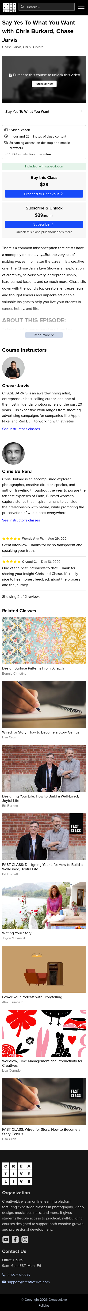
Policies (44, 1305)
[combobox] (47, 7)
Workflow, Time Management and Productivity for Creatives (42, 1063)
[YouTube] (6, 1239)
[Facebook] (15, 1239)
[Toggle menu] (81, 7)
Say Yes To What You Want (27, 111)
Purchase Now (44, 84)
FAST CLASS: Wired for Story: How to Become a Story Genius (41, 1131)
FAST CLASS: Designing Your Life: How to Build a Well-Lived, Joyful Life (42, 867)
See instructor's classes (21, 428)
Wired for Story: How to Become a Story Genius (40, 732)
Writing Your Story (16, 932)
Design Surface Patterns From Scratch (33, 668)
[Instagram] (25, 1239)
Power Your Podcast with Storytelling (32, 996)
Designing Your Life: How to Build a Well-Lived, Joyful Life (40, 798)
